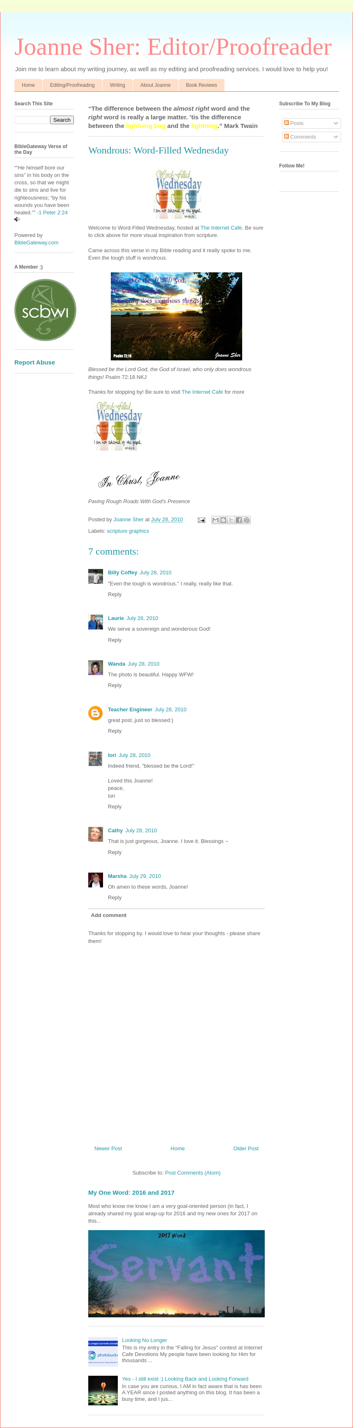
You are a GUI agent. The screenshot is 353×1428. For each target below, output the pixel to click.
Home (28, 85)
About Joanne (155, 85)
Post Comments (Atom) (192, 1173)
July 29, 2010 (145, 876)
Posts (294, 123)
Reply (114, 594)
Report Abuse (34, 362)
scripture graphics (128, 531)
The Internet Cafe (221, 228)
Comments (300, 137)
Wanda (116, 664)
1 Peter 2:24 (53, 212)
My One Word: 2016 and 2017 (131, 1192)
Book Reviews (201, 85)
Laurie (116, 618)
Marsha (117, 876)
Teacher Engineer (130, 709)
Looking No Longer (144, 1340)
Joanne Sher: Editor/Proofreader (173, 46)
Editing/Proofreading (72, 85)
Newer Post (108, 1148)
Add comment (109, 915)
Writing (117, 85)
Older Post (246, 1148)
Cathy (115, 830)
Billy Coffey (123, 572)
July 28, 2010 (156, 572)
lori (112, 755)
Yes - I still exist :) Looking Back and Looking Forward (185, 1379)
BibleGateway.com (36, 242)
